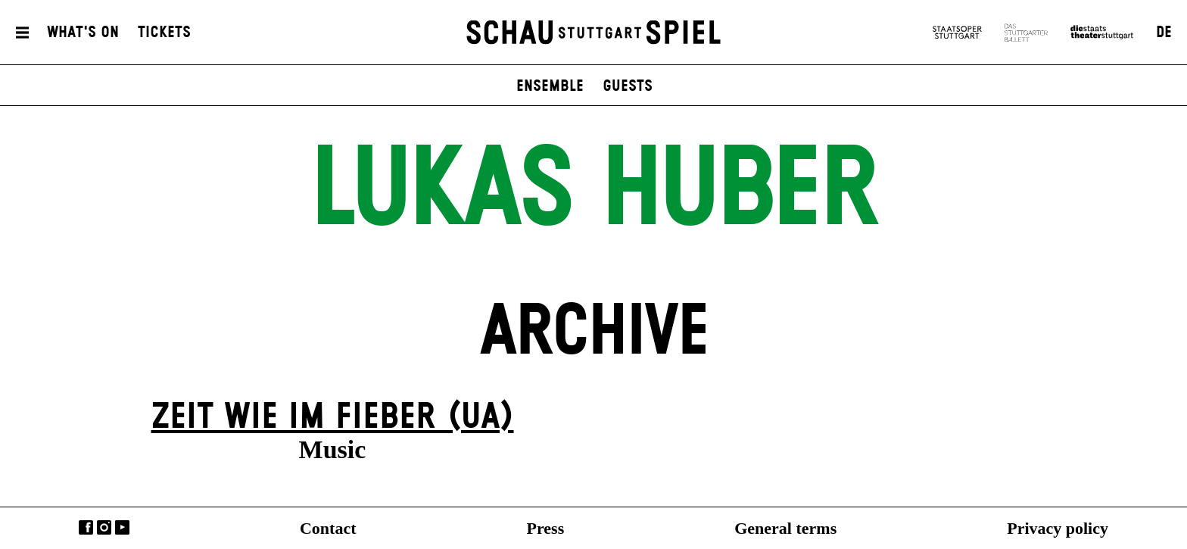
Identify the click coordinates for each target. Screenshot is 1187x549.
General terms (785, 528)
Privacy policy (1057, 528)
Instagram (104, 527)
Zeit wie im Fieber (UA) (332, 417)
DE (1164, 32)
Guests (628, 86)
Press (546, 528)
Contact (328, 528)
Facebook (86, 527)
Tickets (164, 32)
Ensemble (550, 86)
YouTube (122, 527)
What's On (83, 32)
